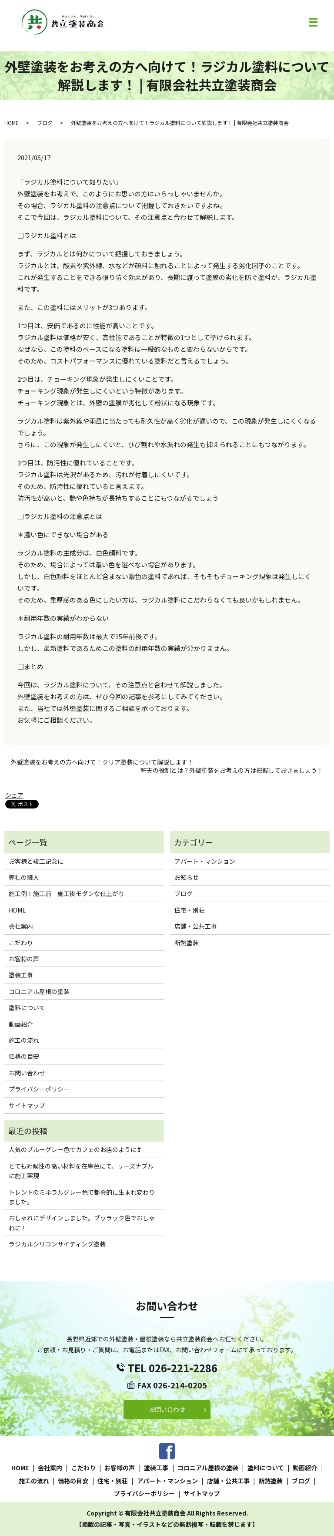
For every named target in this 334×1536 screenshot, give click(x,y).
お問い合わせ (27, 1072)
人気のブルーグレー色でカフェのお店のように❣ (75, 1149)
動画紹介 (21, 1024)
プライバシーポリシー (39, 1089)
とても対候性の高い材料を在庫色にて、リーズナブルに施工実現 (81, 1171)
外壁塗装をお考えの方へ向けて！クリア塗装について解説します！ (102, 762)
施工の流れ (24, 1040)
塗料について (27, 1007)
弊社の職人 (24, 877)
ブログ (45, 122)
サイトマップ (27, 1105)
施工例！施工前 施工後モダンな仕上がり (66, 893)
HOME (11, 122)
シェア (14, 795)
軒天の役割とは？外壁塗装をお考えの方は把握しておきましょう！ (231, 770)
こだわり (21, 942)
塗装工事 (21, 974)
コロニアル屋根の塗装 (39, 991)
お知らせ (186, 877)
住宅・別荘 (189, 910)
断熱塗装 (186, 942)
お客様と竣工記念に (36, 861)
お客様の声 (24, 958)
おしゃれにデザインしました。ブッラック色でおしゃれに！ (82, 1222)
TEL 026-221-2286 (172, 1367)
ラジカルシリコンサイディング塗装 (57, 1244)
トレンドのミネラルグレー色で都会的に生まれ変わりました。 (82, 1197)
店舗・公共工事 (195, 926)
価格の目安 (24, 1056)
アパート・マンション (204, 861)
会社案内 (21, 926)
